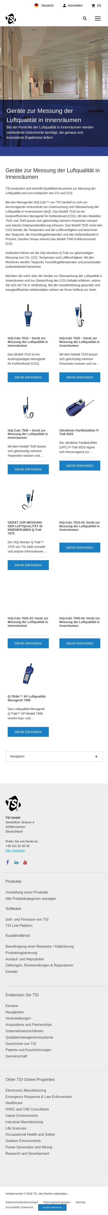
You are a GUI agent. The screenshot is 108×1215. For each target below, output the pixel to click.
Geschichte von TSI (20, 1044)
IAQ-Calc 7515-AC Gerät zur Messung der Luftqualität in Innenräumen (79, 526)
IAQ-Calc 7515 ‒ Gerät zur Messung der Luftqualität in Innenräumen (28, 341)
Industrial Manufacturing (24, 1122)
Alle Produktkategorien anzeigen (30, 899)
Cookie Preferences (52, 1207)
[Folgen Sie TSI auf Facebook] (7, 862)
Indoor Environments (21, 1115)
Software (13, 908)
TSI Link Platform (19, 925)
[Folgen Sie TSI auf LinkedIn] (16, 862)
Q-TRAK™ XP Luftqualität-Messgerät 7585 (27, 698)
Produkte (13, 881)
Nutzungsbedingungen (56, 1202)
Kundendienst (17, 935)
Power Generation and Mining (28, 1147)
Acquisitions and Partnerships (28, 1025)
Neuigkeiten (14, 1012)
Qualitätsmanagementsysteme (29, 1037)
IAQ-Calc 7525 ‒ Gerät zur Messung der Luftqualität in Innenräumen (79, 341)
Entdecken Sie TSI (21, 995)
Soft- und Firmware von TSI (26, 919)
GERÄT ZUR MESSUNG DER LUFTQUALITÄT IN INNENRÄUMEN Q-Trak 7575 (25, 528)
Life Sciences (15, 1128)
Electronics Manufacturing (25, 1090)
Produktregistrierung (21, 953)
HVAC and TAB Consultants (27, 1109)
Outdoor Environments (23, 1141)
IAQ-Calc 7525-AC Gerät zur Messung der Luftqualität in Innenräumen (28, 621)
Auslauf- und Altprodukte (24, 959)
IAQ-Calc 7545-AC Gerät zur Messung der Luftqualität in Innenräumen (79, 621)
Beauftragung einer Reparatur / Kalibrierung (39, 946)
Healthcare (13, 1103)
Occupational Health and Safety (30, 1134)
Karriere (11, 1006)
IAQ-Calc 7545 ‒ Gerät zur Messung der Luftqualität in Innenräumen (28, 434)
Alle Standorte (15, 850)
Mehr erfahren (28, 377)
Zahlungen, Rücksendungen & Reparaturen (39, 965)
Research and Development (27, 1153)
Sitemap (80, 1202)
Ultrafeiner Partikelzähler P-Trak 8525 (79, 432)
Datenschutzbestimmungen (21, 1202)
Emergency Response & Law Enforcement (38, 1097)
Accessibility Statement (19, 1207)
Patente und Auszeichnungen (28, 1050)
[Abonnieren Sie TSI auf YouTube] (25, 862)
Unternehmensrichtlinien (24, 1031)
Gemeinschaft (16, 1056)
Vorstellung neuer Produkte (26, 892)
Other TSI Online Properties (30, 1079)
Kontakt (11, 971)
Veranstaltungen (18, 1018)
